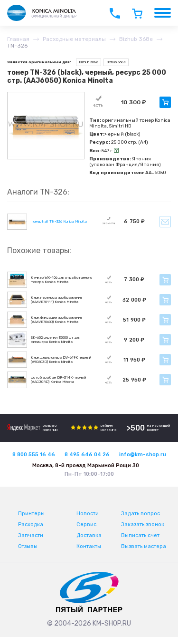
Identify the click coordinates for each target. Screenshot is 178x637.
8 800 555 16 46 (33, 454)
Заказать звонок (142, 524)
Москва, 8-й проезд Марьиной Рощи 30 (85, 465)
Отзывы (27, 546)
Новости (87, 513)
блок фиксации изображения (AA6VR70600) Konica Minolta (56, 319)
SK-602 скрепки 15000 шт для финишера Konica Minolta (55, 339)
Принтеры (31, 513)
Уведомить (165, 221)
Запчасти (30, 535)
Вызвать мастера (143, 546)
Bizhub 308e (88, 62)
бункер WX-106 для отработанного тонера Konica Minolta (61, 279)
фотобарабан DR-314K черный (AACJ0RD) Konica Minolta (58, 379)
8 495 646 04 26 (87, 454)
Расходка (30, 524)
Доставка (89, 535)
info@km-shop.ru (142, 454)
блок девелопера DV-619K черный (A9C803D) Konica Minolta (61, 359)
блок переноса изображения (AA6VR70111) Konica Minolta (56, 299)
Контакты (88, 546)
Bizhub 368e (116, 62)
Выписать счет (140, 535)
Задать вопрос (140, 513)
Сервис (86, 524)
